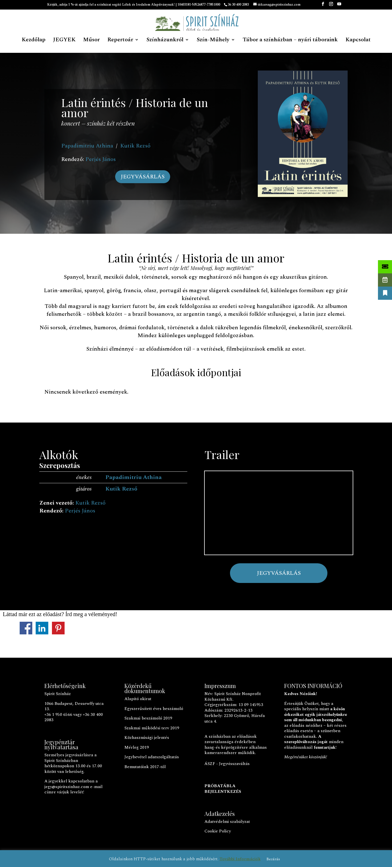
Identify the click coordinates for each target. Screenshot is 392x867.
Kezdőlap (33, 41)
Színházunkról (164, 41)
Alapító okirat (137, 699)
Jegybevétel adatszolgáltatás (151, 757)
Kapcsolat (358, 41)
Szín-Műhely (213, 41)
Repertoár (120, 41)
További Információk (240, 859)
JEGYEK (64, 41)
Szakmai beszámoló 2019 (148, 718)
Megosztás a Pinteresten (58, 628)
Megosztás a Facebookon (26, 628)
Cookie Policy (217, 831)
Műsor (91, 41)
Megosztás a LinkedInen (42, 628)
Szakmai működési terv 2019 (151, 728)
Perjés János (100, 159)
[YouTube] (339, 6)
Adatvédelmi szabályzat (227, 821)
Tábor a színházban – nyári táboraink (290, 41)
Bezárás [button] (273, 859)
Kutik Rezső (135, 146)
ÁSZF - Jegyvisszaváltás (227, 764)
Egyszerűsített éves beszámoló (153, 708)
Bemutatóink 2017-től (145, 767)
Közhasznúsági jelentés (146, 737)
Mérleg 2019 (136, 747)
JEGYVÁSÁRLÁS (143, 177)
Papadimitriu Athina (87, 146)
